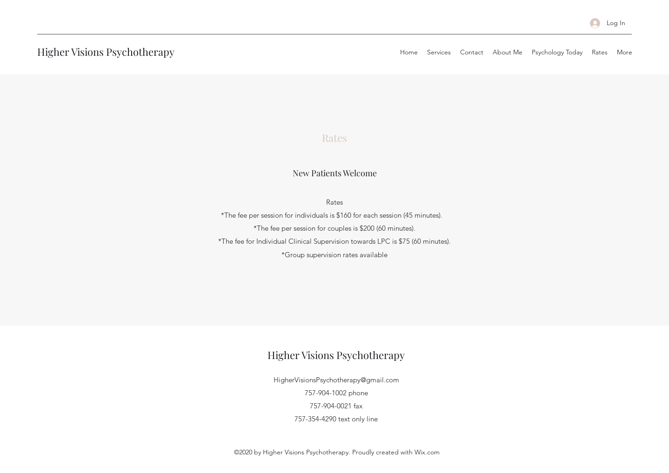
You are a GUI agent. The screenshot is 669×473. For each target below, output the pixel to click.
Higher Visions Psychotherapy (105, 52)
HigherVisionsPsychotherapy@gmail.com (336, 379)
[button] (438, 52)
